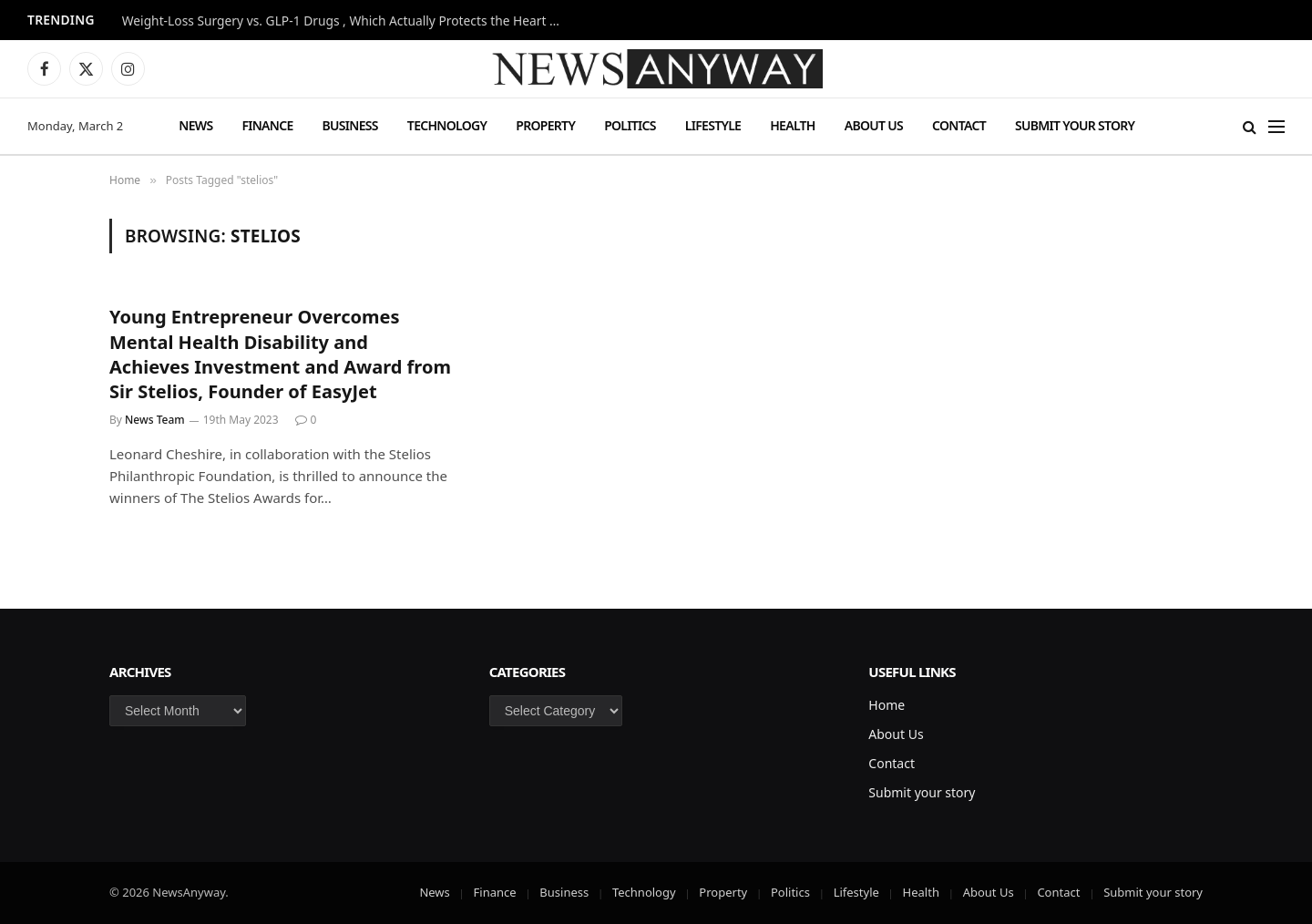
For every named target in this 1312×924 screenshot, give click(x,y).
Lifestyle (713, 125)
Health (792, 125)
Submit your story (1074, 125)
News (195, 125)
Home (886, 705)
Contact (959, 125)
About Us (874, 125)
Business (350, 125)
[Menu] (1276, 126)
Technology (447, 125)
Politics (630, 125)
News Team (155, 419)
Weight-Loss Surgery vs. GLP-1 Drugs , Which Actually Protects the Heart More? (350, 21)
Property (545, 125)
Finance (266, 125)
